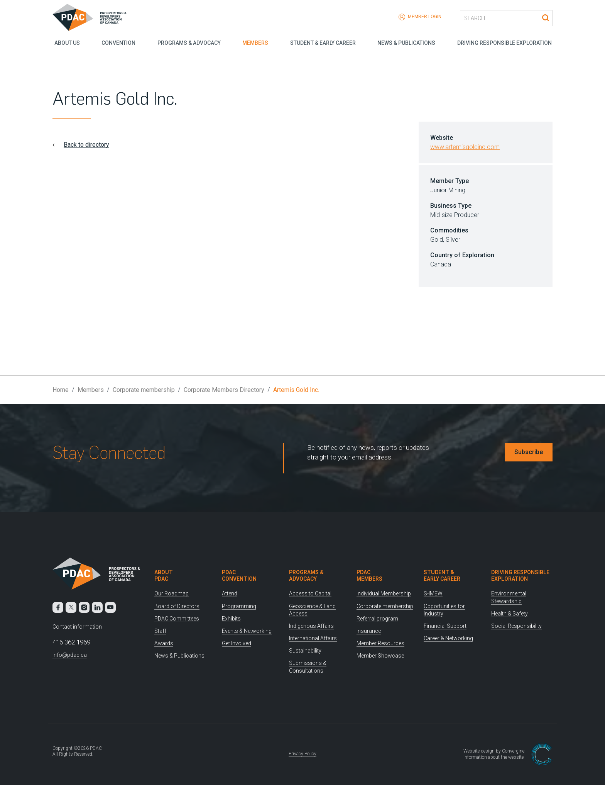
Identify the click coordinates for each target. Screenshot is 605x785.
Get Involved (236, 643)
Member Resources (380, 643)
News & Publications (407, 42)
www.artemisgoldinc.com (465, 147)
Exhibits (231, 618)
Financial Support (445, 626)
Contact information (77, 627)
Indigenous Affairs (311, 626)
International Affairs (313, 638)
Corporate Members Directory (224, 389)
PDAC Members (369, 575)
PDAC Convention (239, 575)
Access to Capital (310, 593)
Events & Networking (247, 631)
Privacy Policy (302, 753)
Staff (160, 631)
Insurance (369, 631)
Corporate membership (144, 389)
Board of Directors (176, 606)
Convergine (513, 751)
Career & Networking (448, 638)
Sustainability (305, 651)
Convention (117, 42)
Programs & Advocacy (188, 42)
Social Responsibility (516, 626)
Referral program (377, 618)
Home (60, 389)
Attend (229, 593)
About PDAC (163, 575)
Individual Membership (384, 593)
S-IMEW (433, 593)
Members (255, 42)
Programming (239, 606)
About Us (65, 42)
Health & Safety (509, 613)
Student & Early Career (323, 42)
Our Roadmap (171, 593)
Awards (163, 643)
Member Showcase (380, 656)
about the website (506, 757)
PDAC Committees (176, 618)
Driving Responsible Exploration (505, 42)
